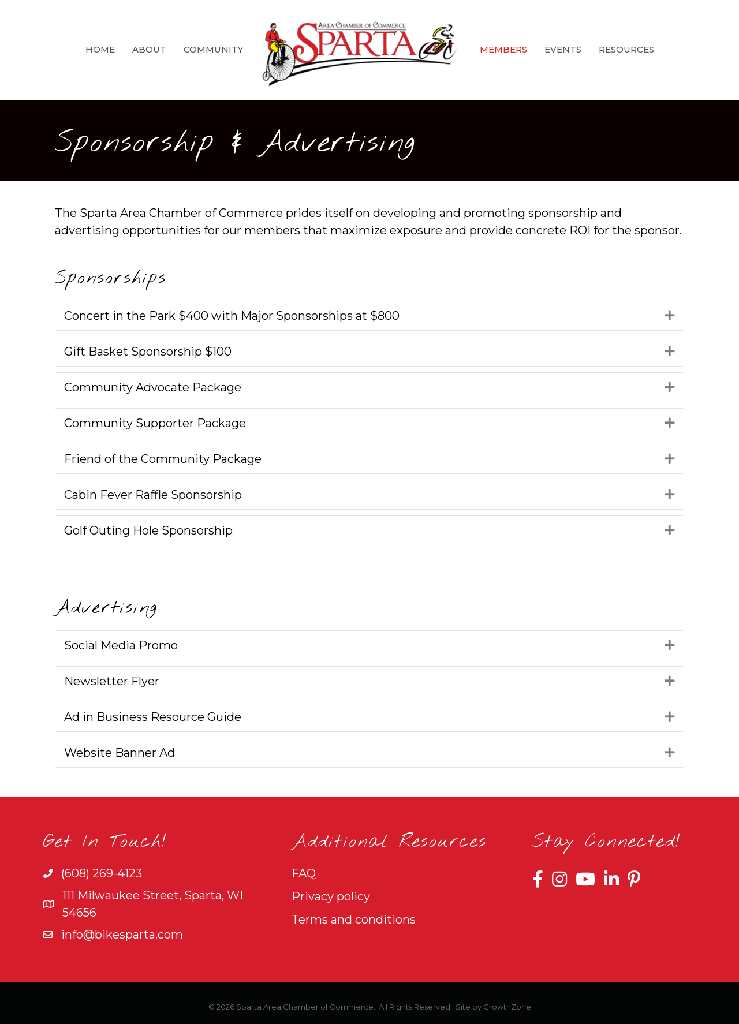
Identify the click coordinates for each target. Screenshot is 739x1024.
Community (213, 49)
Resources (626, 49)
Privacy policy (331, 896)
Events (562, 49)
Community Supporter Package (155, 423)
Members (503, 49)
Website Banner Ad (119, 753)
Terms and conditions (354, 919)
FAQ (304, 873)
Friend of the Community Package (163, 459)
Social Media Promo (121, 645)
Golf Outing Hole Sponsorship (148, 530)
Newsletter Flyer (111, 681)
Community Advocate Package (152, 387)
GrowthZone (507, 1006)
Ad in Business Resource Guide (152, 717)
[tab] (369, 315)
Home (100, 49)
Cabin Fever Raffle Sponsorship (153, 495)
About (149, 49)
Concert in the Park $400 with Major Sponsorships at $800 (232, 316)
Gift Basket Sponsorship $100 (148, 351)
